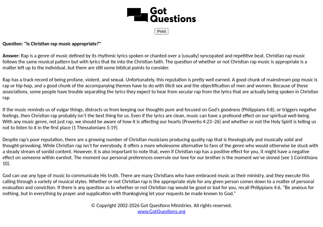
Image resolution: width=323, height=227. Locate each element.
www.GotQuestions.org (161, 211)
